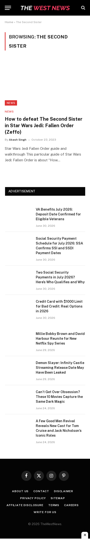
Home (9, 22)
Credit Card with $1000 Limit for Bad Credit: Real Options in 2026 (59, 306)
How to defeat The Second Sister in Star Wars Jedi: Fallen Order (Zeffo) (43, 125)
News (11, 102)
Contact (41, 491)
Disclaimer (63, 491)
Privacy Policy (33, 498)
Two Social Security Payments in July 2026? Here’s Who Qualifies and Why (60, 277)
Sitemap (58, 498)
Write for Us (45, 512)
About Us (20, 491)
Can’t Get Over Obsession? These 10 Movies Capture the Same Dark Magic (59, 396)
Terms (53, 505)
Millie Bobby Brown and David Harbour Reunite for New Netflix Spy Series (60, 338)
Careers (71, 505)
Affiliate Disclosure (24, 505)
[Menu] (8, 7)
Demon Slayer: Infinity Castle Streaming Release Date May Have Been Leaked (60, 367)
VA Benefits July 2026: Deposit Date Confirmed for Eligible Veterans (58, 214)
